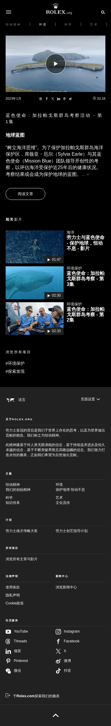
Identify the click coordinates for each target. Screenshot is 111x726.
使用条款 (13, 587)
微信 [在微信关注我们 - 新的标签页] (13, 671)
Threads (16, 641)
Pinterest (17, 661)
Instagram (68, 631)
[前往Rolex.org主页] (55, 9)
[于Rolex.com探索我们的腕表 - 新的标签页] (32, 696)
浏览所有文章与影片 (22, 559)
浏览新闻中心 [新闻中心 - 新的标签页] (66, 587)
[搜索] (102, 12)
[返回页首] (55, 715)
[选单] (9, 12)
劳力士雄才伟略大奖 (22, 531)
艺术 (81, 500)
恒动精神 (31, 487)
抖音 (63, 671)
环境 (81, 487)
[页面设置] (90, 399)
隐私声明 (13, 595)
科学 (31, 500)
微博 (63, 661)
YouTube (17, 631)
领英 (13, 651)
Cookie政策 (15, 603)
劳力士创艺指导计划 (72, 531)
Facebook (68, 641)
